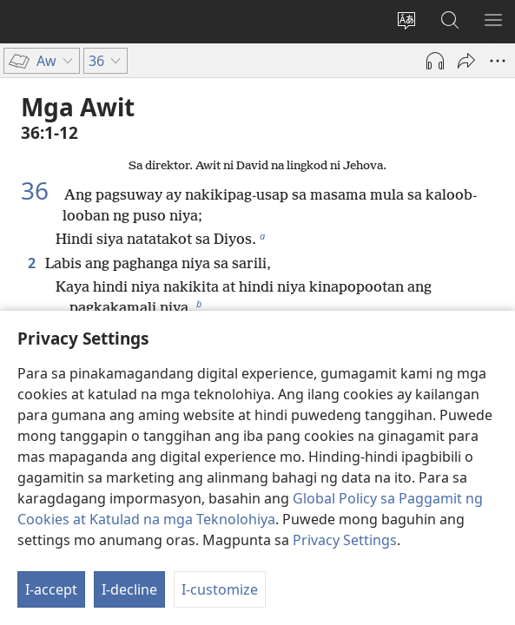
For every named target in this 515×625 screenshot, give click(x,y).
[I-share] (466, 60)
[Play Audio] (435, 60)
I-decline (129, 589)
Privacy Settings (345, 539)
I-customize (220, 589)
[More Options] (497, 60)
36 (41, 190)
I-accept (51, 589)
